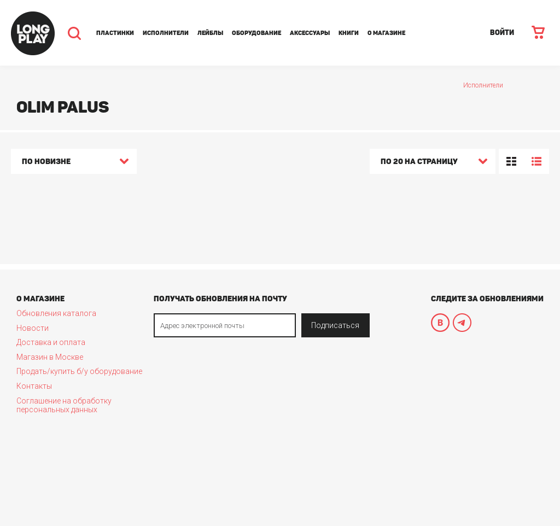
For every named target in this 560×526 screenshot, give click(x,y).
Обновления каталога (56, 313)
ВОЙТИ (502, 32)
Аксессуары (310, 33)
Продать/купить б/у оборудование (79, 371)
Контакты (34, 386)
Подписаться (335, 325)
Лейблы (210, 33)
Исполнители (166, 33)
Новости (32, 328)
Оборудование (256, 33)
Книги (349, 33)
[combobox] (74, 163)
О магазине (386, 33)
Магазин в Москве (49, 357)
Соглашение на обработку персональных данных (64, 405)
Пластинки (115, 33)
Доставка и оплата (50, 342)
